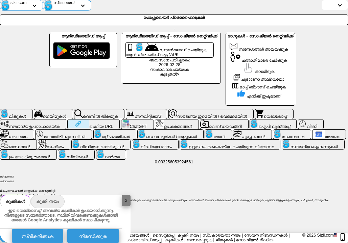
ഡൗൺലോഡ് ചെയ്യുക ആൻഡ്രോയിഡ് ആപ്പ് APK (166, 50)
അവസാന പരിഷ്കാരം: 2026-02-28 (169, 62)
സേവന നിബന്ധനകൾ (265, 235)
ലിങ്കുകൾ (224, 240)
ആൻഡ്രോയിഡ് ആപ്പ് (139, 240)
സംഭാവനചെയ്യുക (169, 69)
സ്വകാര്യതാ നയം (221, 235)
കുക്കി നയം (47, 201)
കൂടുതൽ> (169, 74)
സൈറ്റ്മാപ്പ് (163, 235)
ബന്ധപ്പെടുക (199, 240)
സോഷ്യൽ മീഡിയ (254, 240)
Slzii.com (325, 235)
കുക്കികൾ (15, 201)
